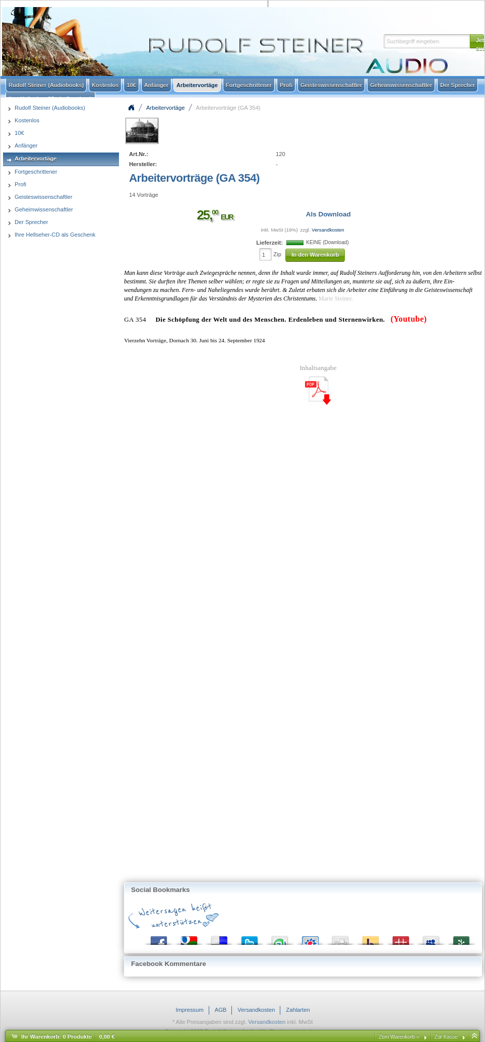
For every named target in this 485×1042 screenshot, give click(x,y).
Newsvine (461, 938)
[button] (477, 41)
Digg (340, 938)
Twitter (249, 938)
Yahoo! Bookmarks (370, 938)
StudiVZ (310, 938)
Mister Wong (401, 938)
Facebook (159, 938)
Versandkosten (328, 230)
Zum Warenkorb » (399, 1036)
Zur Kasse (446, 1036)
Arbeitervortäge (165, 108)
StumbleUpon (280, 938)
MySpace (431, 938)
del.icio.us (219, 938)
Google (189, 938)
